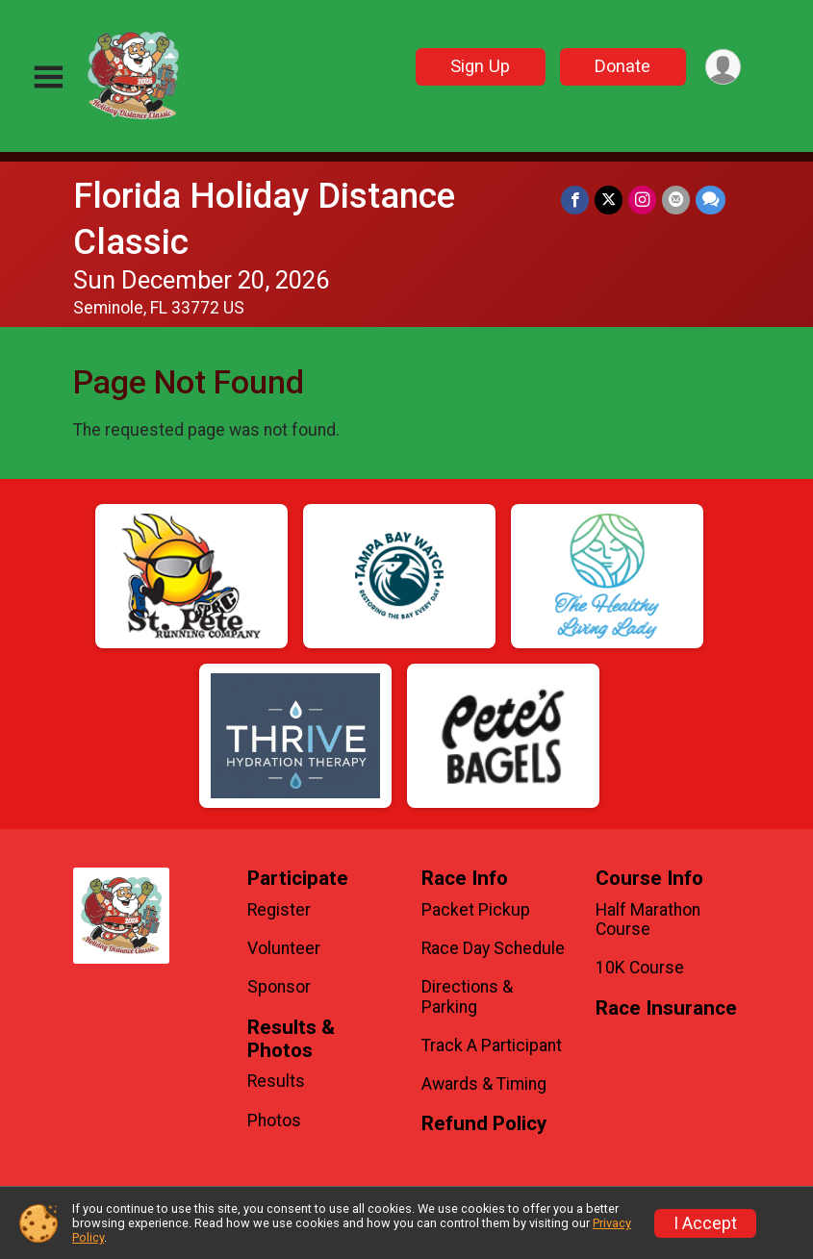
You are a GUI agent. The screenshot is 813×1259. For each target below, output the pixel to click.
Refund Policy (483, 1124)
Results (276, 1081)
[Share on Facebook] (575, 200)
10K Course (640, 967)
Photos (274, 1120)
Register (279, 909)
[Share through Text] (710, 200)
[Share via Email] (676, 200)
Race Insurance (666, 1008)
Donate (622, 66)
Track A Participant (491, 1045)
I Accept (705, 1223)
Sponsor (279, 986)
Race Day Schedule (493, 948)
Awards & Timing (483, 1084)
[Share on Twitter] (608, 200)
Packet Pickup (475, 909)
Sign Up (480, 66)
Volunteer (283, 948)
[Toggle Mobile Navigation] (48, 77)
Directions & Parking (467, 996)
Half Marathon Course (648, 919)
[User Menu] (723, 67)
